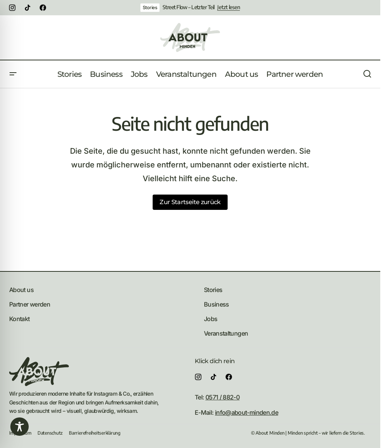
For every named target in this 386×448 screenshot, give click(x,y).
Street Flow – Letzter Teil (188, 7)
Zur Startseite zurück (190, 202)
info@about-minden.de (246, 412)
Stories (150, 7)
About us (21, 290)
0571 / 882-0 (222, 397)
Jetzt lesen (228, 7)
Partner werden (29, 304)
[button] (13, 74)
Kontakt (19, 319)
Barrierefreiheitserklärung (95, 433)
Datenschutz (50, 433)
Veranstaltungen (226, 333)
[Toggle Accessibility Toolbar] (19, 427)
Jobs (210, 319)
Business (216, 304)
